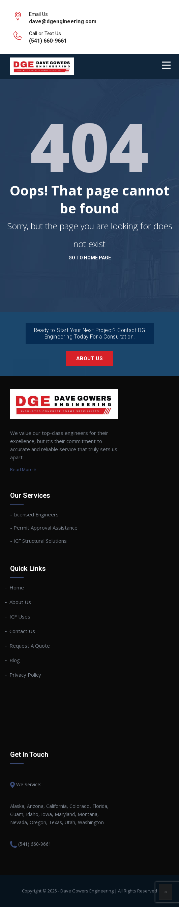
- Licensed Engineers (34, 514)
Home (17, 587)
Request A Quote (30, 645)
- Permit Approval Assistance (44, 527)
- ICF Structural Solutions (38, 540)
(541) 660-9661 (34, 844)
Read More (23, 469)
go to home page (89, 257)
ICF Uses (20, 616)
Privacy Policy (25, 674)
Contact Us (22, 631)
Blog (15, 660)
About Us (89, 358)
